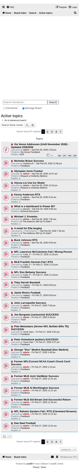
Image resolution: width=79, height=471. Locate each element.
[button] (61, 131)
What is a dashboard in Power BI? (34, 206)
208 (69, 155)
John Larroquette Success (30, 302)
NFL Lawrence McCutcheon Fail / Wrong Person (43, 251)
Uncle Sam (28, 332)
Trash (23, 319)
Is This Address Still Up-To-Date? (36, 221)
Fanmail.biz (12, 108)
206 (59, 155)
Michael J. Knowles (25, 216)
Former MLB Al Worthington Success (36, 387)
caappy (26, 285)
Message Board (33, 108)
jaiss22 (26, 209)
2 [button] (47, 131)
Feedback (25, 166)
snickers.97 (28, 163)
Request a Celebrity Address (33, 176)
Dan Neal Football (25, 423)
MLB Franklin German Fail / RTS (33, 262)
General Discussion (29, 211)
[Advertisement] (39, 56)
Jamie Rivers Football (27, 292)
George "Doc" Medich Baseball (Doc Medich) (41, 349)
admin (26, 150)
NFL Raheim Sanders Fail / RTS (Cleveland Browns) (45, 411)
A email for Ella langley (28, 228)
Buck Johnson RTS (25, 240)
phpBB (29, 464)
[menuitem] (10, 7)
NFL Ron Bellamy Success (30, 272)
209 (74, 155)
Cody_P (27, 254)
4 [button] (56, 131)
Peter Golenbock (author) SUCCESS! (36, 339)
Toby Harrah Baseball (27, 282)
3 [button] (52, 131)
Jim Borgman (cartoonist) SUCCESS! (36, 314)
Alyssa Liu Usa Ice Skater (29, 182)
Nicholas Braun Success (29, 160)
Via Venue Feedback (30, 152)
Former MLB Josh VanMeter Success (36, 376)
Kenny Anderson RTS (27, 194)
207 (64, 155)
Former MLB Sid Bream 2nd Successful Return (42, 399)
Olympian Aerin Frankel (28, 171)
